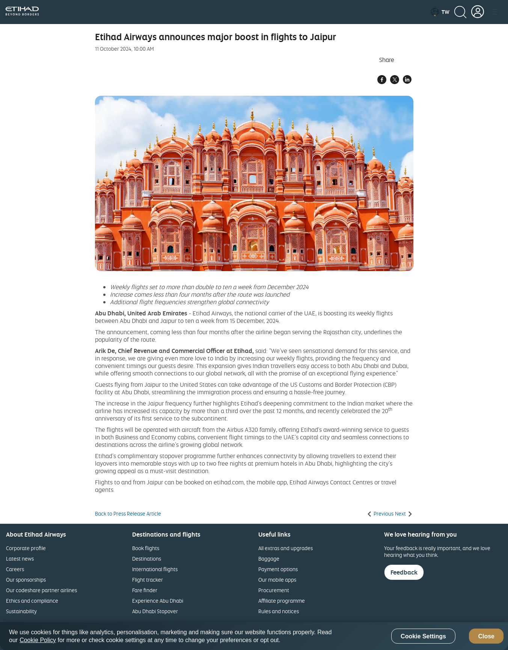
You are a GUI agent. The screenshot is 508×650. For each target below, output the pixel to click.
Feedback (404, 572)
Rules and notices (278, 611)
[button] (439, 12)
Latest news (20, 558)
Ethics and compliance (32, 600)
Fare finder (144, 590)
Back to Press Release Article (128, 513)
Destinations (146, 558)
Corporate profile (26, 548)
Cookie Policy (38, 640)
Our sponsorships (26, 579)
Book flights (145, 548)
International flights (155, 569)
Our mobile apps (277, 579)
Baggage (268, 558)
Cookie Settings (423, 636)
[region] (254, 636)
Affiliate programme (281, 600)
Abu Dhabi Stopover (155, 611)
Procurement (273, 590)
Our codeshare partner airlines (41, 590)
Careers (15, 569)
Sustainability (21, 611)
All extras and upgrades (285, 548)
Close (486, 636)
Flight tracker (147, 579)
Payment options (278, 569)
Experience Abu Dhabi (157, 600)
